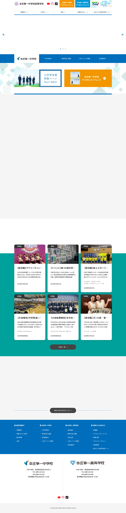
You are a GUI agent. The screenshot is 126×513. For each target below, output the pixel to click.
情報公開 (96, 437)
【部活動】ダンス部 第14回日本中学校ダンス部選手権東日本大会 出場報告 (96, 318)
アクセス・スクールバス (100, 434)
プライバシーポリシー (99, 441)
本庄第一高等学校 (72, 425)
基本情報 (19, 437)
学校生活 (70, 437)
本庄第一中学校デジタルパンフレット (66, 3)
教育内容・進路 (66, 58)
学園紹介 (23, 12)
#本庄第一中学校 (95, 281)
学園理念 (19, 430)
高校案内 (70, 430)
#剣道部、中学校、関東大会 (24, 331)
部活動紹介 (102, 58)
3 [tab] (65, 49)
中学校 (43, 12)
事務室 (95, 430)
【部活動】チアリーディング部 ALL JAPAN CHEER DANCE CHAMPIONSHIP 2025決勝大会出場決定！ (29, 268)
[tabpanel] (63, 34)
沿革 (17, 441)
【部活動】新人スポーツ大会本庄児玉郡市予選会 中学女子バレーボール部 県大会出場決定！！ (96, 268)
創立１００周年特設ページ (102, 12)
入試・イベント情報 (84, 58)
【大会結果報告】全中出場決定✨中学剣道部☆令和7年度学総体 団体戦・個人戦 (63, 318)
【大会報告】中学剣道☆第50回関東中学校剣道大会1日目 (29, 318)
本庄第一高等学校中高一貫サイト (29, 3)
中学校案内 (48, 58)
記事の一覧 (62, 347)
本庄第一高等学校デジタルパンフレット (82, 3)
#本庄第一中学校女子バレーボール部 (94, 283)
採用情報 (96, 445)
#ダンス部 (86, 331)
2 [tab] (63, 49)
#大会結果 (87, 281)
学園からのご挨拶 (21, 434)
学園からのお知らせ (99, 425)
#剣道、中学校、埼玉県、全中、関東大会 (61, 331)
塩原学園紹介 (20, 425)
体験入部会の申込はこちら (62, 410)
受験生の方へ (82, 12)
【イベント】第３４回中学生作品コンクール (63, 268)
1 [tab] (60, 49)
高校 (62, 12)
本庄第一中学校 (46, 425)
